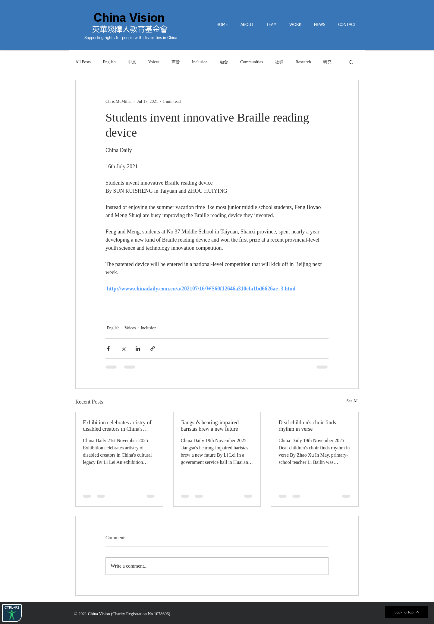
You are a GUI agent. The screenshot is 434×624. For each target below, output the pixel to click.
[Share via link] (153, 348)
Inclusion (200, 62)
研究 (327, 62)
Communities (251, 62)
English (109, 62)
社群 (279, 62)
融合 (224, 62)
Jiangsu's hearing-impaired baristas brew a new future (210, 426)
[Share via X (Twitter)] (123, 348)
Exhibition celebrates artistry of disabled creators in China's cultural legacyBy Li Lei (117, 426)
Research (303, 62)
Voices (153, 62)
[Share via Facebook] (108, 348)
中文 (132, 62)
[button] (351, 61)
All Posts (83, 62)
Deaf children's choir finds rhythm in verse (307, 426)
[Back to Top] (406, 612)
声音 (175, 62)
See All (352, 401)
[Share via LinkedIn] (138, 348)
